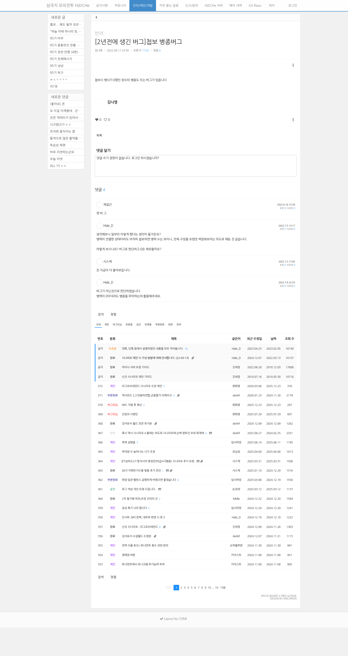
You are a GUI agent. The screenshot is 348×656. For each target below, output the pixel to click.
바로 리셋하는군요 (62, 152)
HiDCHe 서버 (214, 5)
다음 (223, 616)
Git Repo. (255, 5)
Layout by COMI (173, 647)
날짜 (272, 339)
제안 (108, 324)
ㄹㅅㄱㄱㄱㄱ (58, 79)
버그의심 (120, 324)
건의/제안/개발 (142, 5)
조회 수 (289, 339)
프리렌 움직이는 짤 (62, 131)
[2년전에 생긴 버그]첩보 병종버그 (138, 42)
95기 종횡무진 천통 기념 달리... (67, 45)
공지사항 (102, 5)
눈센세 (232, 509)
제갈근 (107, 204)
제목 (172, 339)
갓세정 (232, 370)
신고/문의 (191, 5)
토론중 (132, 324)
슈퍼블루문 (232, 571)
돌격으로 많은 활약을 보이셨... (67, 138)
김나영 (98, 50)
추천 (283, 208)
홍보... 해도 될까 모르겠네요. (67, 24)
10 (209, 616)
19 (216, 616)
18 (194, 350)
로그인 (292, 5)
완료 (178, 324)
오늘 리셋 (56, 159)
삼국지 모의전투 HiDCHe (67, 6)
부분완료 (167, 324)
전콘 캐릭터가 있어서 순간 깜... (67, 117)
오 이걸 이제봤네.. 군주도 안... (67, 110)
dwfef (232, 401)
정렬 (113, 314)
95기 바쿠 (56, 38)
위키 (272, 5)
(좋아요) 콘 (57, 104)
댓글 (156, 50)
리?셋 (53, 86)
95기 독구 (56, 72)
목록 (99, 135)
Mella (232, 520)
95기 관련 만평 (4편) (64, 52)
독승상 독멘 (57, 145)
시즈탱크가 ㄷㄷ (60, 124)
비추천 (291, 208)
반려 (99, 33)
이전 (168, 616)
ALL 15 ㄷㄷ (58, 165)
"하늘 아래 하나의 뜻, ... (66, 31)
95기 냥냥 (56, 65)
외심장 (232, 468)
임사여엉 (232, 458)
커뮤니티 (120, 5)
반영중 (153, 324)
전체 (98, 324)
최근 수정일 (252, 339)
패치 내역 (235, 5)
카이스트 (232, 582)
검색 (100, 314)
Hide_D (108, 225)
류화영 (232, 391)
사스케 (107, 261)
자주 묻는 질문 (169, 5)
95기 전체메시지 (61, 59)
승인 (143, 324)
